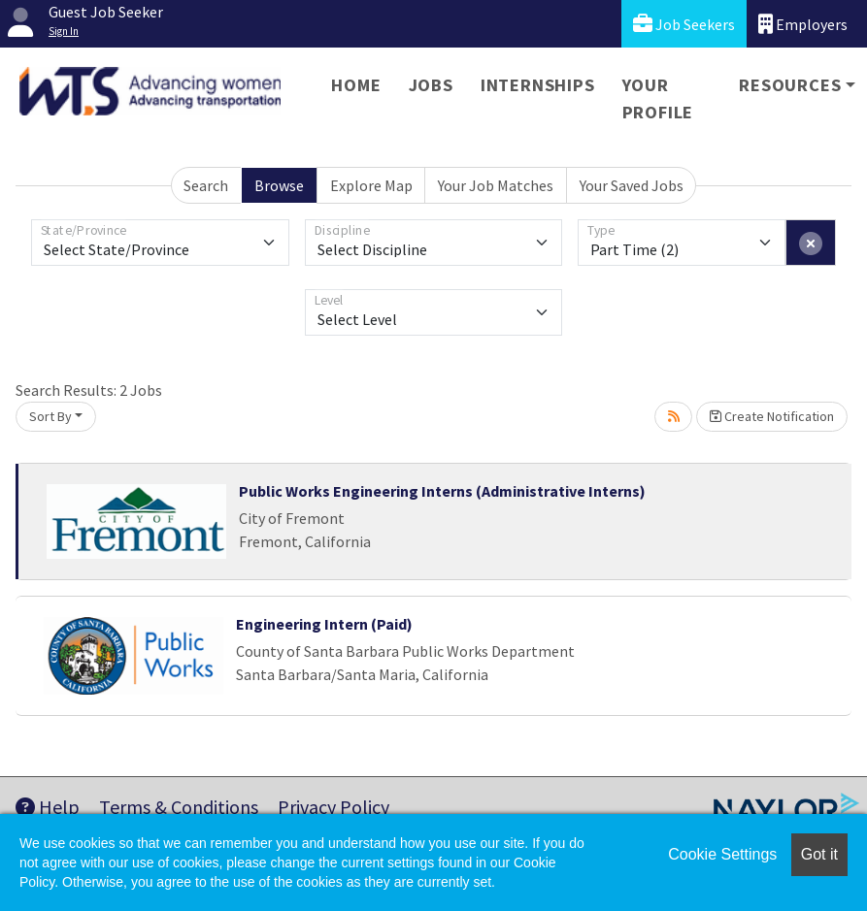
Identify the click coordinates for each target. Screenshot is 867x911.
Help (48, 807)
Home (356, 85)
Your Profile (658, 98)
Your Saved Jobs (632, 185)
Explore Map (371, 185)
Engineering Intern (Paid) (324, 624)
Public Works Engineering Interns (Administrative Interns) (442, 491)
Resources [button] (790, 85)
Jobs (431, 85)
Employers (803, 24)
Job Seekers (684, 24)
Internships (538, 85)
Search (205, 185)
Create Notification (772, 416)
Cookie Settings (722, 854)
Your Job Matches (495, 185)
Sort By (50, 416)
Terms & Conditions (178, 807)
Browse (279, 185)
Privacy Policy (333, 807)
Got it (819, 854)
